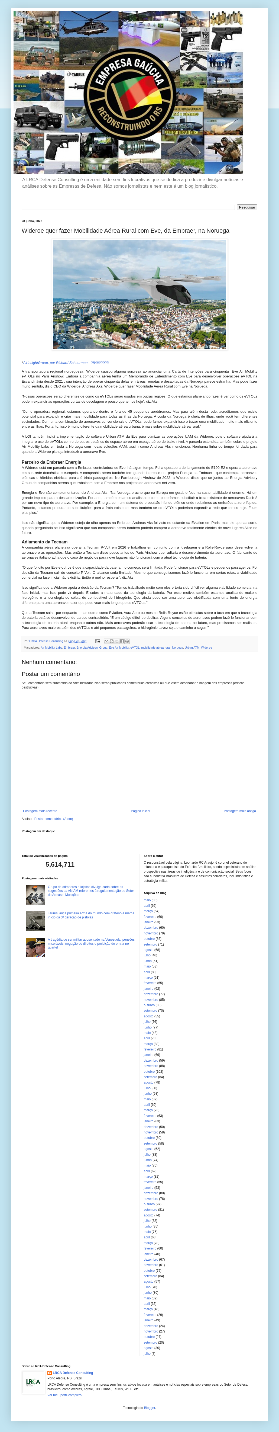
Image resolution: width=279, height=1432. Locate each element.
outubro (149, 939)
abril (147, 906)
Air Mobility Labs (51, 647)
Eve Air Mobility (119, 647)
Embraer (69, 647)
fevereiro (150, 917)
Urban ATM (192, 647)
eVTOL (135, 647)
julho (147, 955)
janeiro (149, 922)
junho (148, 961)
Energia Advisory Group (91, 647)
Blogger (149, 1408)
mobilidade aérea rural (155, 647)
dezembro (151, 928)
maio (147, 900)
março (148, 911)
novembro (151, 933)
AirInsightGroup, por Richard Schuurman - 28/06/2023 (66, 363)
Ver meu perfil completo (64, 1395)
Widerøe (206, 647)
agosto (149, 950)
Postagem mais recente (40, 811)
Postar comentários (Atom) (53, 819)
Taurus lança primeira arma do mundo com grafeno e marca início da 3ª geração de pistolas (91, 915)
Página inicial (140, 811)
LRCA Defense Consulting (73, 1373)
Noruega (177, 647)
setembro (150, 944)
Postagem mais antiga (240, 811)
